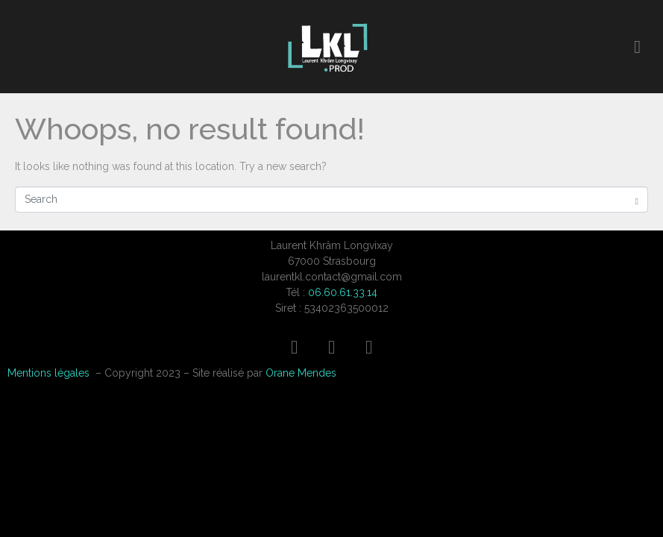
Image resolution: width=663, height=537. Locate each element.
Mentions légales (48, 373)
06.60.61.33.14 (342, 292)
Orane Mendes (300, 373)
